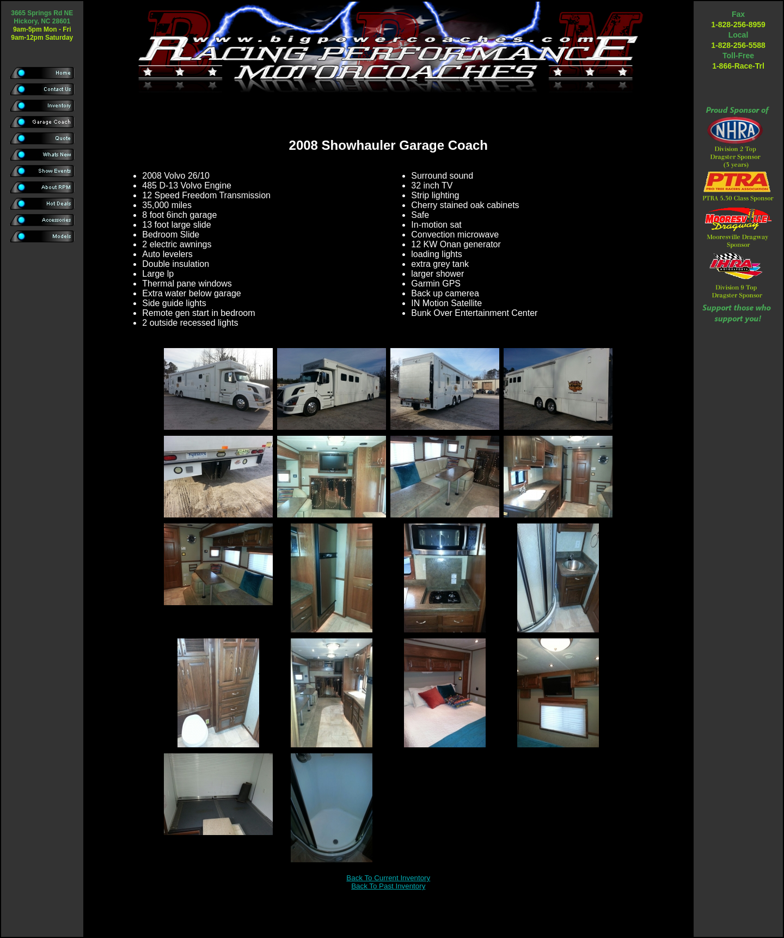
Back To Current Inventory (388, 878)
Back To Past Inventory (388, 886)
